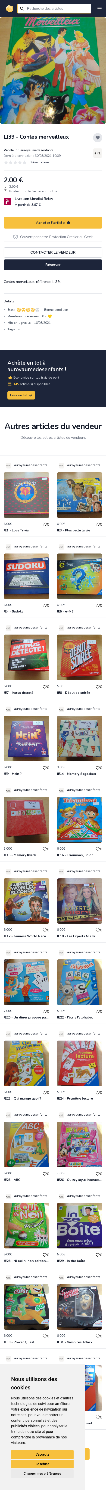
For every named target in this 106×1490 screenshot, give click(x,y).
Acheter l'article (53, 222)
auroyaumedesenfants (36, 150)
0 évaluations (40, 162)
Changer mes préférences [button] (42, 1473)
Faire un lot (21, 395)
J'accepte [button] (42, 1454)
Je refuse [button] (42, 1464)
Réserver (53, 264)
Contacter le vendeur (53, 252)
